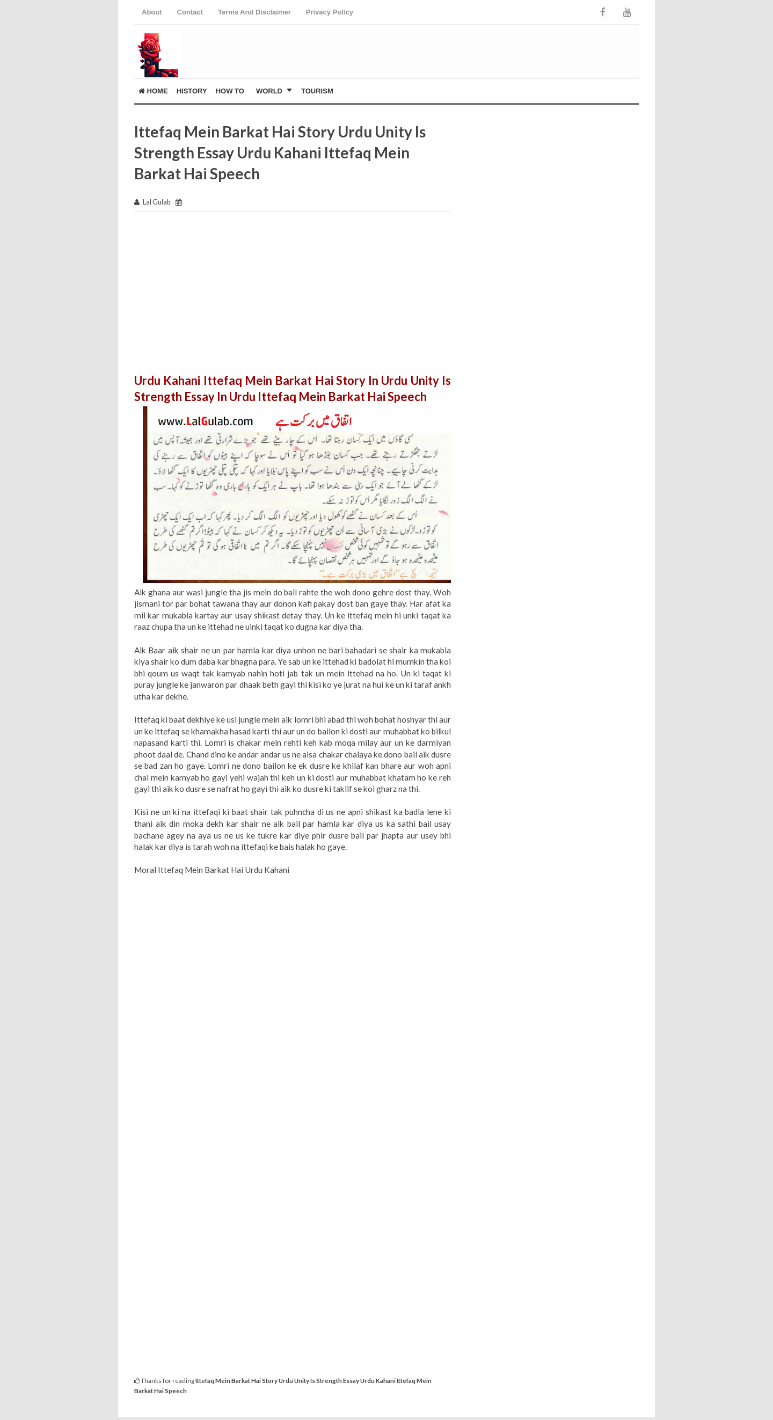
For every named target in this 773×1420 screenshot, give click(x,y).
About (152, 12)
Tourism (317, 91)
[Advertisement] (292, 297)
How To (230, 91)
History (192, 91)
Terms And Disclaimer (254, 12)
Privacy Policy (329, 12)
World (269, 91)
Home (153, 91)
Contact (190, 12)
